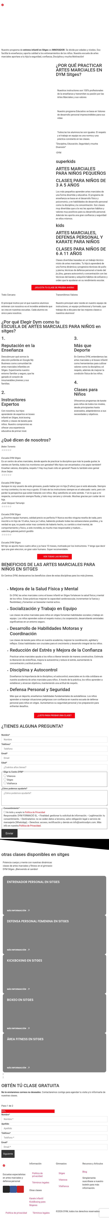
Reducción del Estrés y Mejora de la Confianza (56, 650)
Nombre (5, 735)
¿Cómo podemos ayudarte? (14, 789)
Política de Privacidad (35, 812)
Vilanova (11, 776)
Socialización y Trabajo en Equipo (43, 608)
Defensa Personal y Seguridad (40, 689)
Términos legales (40, 1182)
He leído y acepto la (25, 812)
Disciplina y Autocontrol (33, 670)
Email (4, 754)
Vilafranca (12, 783)
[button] (54, 1074)
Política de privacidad (37, 1174)
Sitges (10, 780)
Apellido (5, 1124)
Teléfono (6, 744)
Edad (4, 763)
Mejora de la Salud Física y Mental (44, 588)
